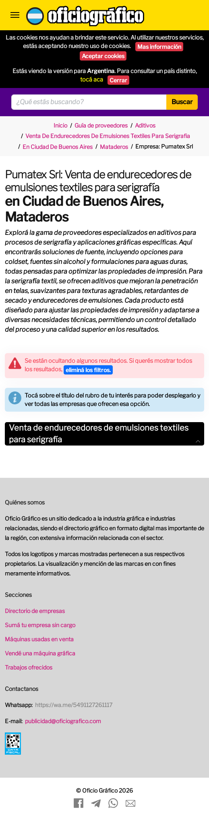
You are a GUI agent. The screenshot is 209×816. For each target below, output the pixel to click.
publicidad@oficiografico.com (63, 721)
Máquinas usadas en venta (39, 639)
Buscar (182, 102)
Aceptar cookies (103, 55)
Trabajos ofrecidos (28, 667)
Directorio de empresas (35, 610)
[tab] (104, 434)
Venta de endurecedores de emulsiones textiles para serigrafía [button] (104, 433)
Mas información (159, 46)
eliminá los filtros (88, 369)
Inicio (60, 125)
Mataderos (114, 146)
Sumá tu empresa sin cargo (40, 624)
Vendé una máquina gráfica (40, 653)
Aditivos (145, 125)
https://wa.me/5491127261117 (73, 704)
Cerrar (118, 80)
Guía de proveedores (101, 125)
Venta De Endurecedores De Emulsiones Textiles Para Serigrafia (107, 135)
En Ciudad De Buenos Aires (58, 146)
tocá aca (91, 79)
